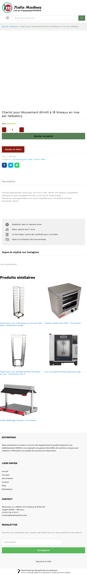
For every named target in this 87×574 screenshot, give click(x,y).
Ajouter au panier (43, 136)
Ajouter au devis (13, 149)
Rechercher (81, 18)
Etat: (4, 124)
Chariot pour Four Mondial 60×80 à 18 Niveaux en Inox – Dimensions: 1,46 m (20, 373)
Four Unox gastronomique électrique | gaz (63, 372)
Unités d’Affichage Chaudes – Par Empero (18, 420)
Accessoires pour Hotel (22, 159)
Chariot (36, 159)
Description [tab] (8, 181)
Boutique (14, 26)
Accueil (5, 26)
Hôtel (43, 159)
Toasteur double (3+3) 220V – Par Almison (63, 323)
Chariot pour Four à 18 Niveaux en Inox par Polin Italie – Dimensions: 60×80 (21, 324)
